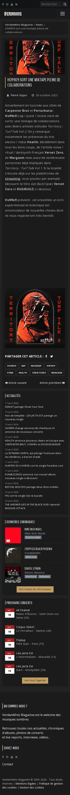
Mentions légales (25, 783)
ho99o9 (11, 366)
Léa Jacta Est (24, 653)
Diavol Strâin (33, 568)
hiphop (51, 366)
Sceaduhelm (32, 553)
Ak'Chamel (23, 610)
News (39, 24)
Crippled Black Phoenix (38, 549)
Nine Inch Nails (33, 529)
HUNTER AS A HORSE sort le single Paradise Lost (34, 465)
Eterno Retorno (35, 572)
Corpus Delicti (25, 627)
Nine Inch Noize (35, 533)
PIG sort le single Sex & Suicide (24, 495)
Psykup (20, 640)
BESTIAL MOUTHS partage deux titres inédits (31, 487)
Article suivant (16, 383)
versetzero (39, 372)
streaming (12, 179)
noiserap (36, 366)
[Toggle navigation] (62, 13)
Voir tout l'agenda (35, 680)
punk (10, 372)
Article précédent (52, 383)
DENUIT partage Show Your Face (24, 406)
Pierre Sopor (19, 95)
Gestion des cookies (32, 787)
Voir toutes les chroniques (35, 589)
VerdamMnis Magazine (19, 24)
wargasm (56, 372)
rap (23, 366)
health (23, 372)
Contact (7, 764)
